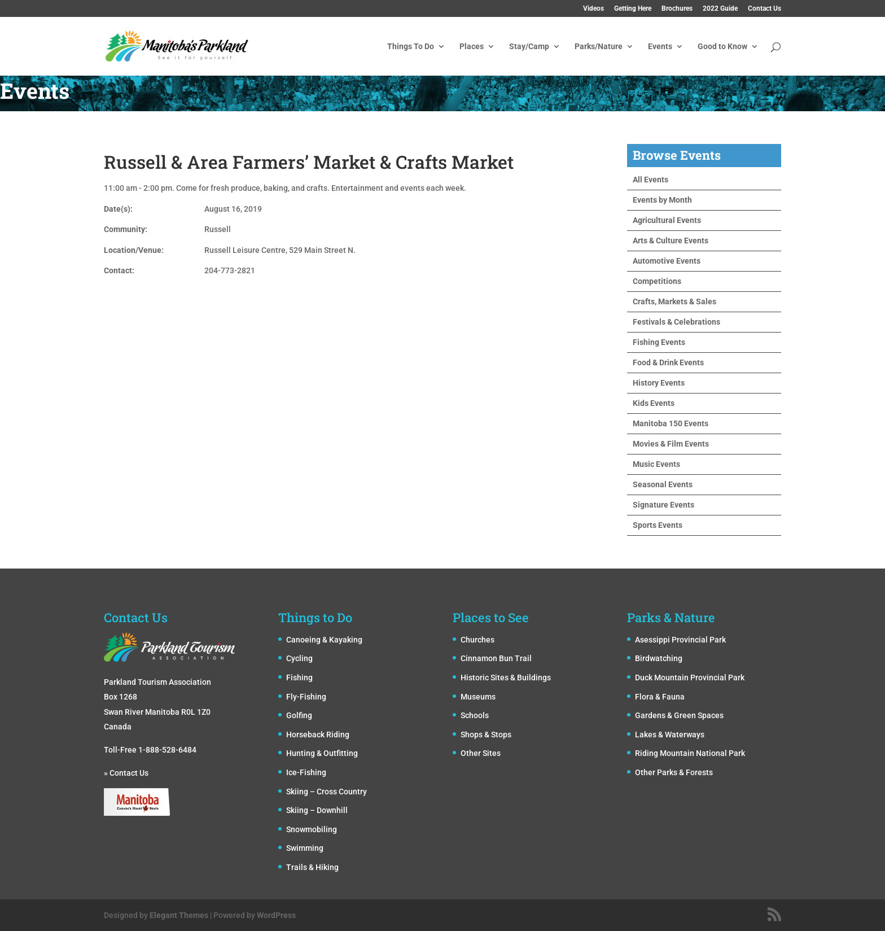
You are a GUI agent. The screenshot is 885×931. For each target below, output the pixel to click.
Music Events (656, 464)
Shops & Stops (486, 734)
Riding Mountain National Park (690, 753)
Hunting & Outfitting (322, 753)
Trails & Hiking (312, 867)
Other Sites (481, 753)
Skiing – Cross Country (326, 791)
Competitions (657, 281)
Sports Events (657, 525)
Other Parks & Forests (674, 772)
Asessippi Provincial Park (680, 639)
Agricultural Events (667, 220)
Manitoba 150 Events (670, 423)
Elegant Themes (179, 915)
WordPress (276, 915)
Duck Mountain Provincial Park (689, 677)
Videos (593, 8)
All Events (650, 179)
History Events (659, 382)
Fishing (299, 677)
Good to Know (722, 46)
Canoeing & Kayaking (324, 639)
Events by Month (662, 199)
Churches (477, 639)
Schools (475, 715)
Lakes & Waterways (669, 734)
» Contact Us (126, 772)
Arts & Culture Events (670, 240)
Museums (478, 696)
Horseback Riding (317, 734)
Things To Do (410, 46)
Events (660, 46)
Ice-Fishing (306, 772)
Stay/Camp (529, 46)
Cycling (299, 658)
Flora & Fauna (660, 696)
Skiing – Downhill (317, 810)
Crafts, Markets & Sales (674, 301)
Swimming (304, 848)
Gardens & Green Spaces (679, 715)
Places (471, 46)
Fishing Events (659, 342)
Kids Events (653, 403)
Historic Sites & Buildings (506, 677)
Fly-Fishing (306, 696)
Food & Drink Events (668, 362)
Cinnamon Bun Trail (496, 658)
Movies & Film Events (671, 443)
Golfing (299, 715)
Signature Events (663, 504)
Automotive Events (666, 260)
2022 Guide (720, 8)
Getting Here (632, 8)
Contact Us (764, 8)
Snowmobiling (311, 829)
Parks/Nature (599, 46)
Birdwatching (658, 658)
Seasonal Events (663, 484)
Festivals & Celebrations (676, 321)
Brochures (677, 8)
